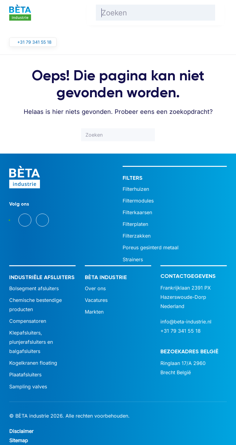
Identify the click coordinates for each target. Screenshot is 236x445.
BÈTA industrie (106, 277)
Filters (133, 177)
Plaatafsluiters (25, 374)
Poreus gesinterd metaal (151, 247)
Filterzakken (137, 236)
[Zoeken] (155, 13)
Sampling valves (28, 386)
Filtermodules (138, 201)
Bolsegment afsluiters (34, 288)
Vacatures (96, 300)
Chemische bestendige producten (35, 304)
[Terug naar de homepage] (20, 12)
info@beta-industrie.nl (185, 322)
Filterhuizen (136, 189)
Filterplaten (135, 224)
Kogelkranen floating (33, 363)
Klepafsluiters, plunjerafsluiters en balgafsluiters (31, 342)
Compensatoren (27, 321)
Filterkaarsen (137, 212)
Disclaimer (21, 431)
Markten (94, 312)
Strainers (133, 259)
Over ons (95, 288)
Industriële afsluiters (42, 277)
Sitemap (18, 440)
